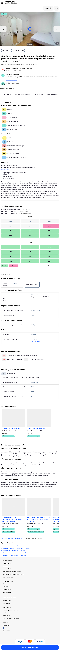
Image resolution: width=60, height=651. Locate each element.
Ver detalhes (5, 169)
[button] (13, 88)
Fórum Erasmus (6, 584)
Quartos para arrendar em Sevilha (14, 555)
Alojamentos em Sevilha (11, 546)
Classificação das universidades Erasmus (13, 574)
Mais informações (11, 80)
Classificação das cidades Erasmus (12, 571)
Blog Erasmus (6, 586)
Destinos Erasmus (7, 563)
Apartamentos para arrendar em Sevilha (16, 548)
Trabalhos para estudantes (9, 597)
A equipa (5, 613)
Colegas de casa (7, 600)
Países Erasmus (6, 566)
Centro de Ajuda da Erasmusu (10, 610)
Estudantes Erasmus (8, 577)
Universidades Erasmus (8, 569)
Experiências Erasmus (8, 589)
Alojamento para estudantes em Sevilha (16, 553)
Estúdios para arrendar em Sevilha (14, 550)
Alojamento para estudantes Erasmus (12, 595)
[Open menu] (2, 3)
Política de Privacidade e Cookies (11, 618)
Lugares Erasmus (7, 592)
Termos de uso (6, 615)
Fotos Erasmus (6, 603)
